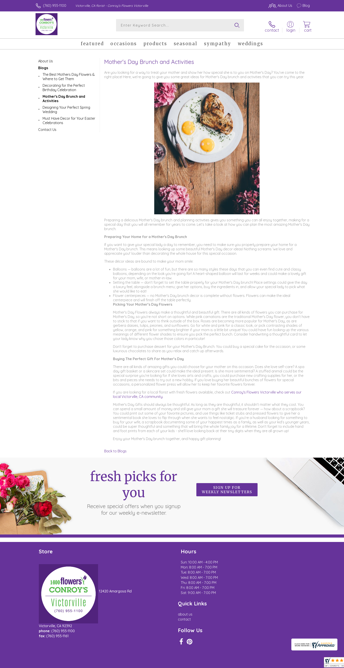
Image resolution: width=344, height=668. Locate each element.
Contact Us (47, 128)
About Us (45, 59)
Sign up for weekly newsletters (227, 488)
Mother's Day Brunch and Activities (64, 96)
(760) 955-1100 (54, 5)
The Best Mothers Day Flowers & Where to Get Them (69, 74)
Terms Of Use (214, 663)
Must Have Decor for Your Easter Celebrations (69, 118)
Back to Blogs (115, 449)
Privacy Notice (239, 663)
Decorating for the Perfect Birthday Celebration (64, 85)
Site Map (298, 663)
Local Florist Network (271, 663)
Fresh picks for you (133, 490)
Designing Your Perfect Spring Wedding (66, 107)
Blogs (43, 66)
